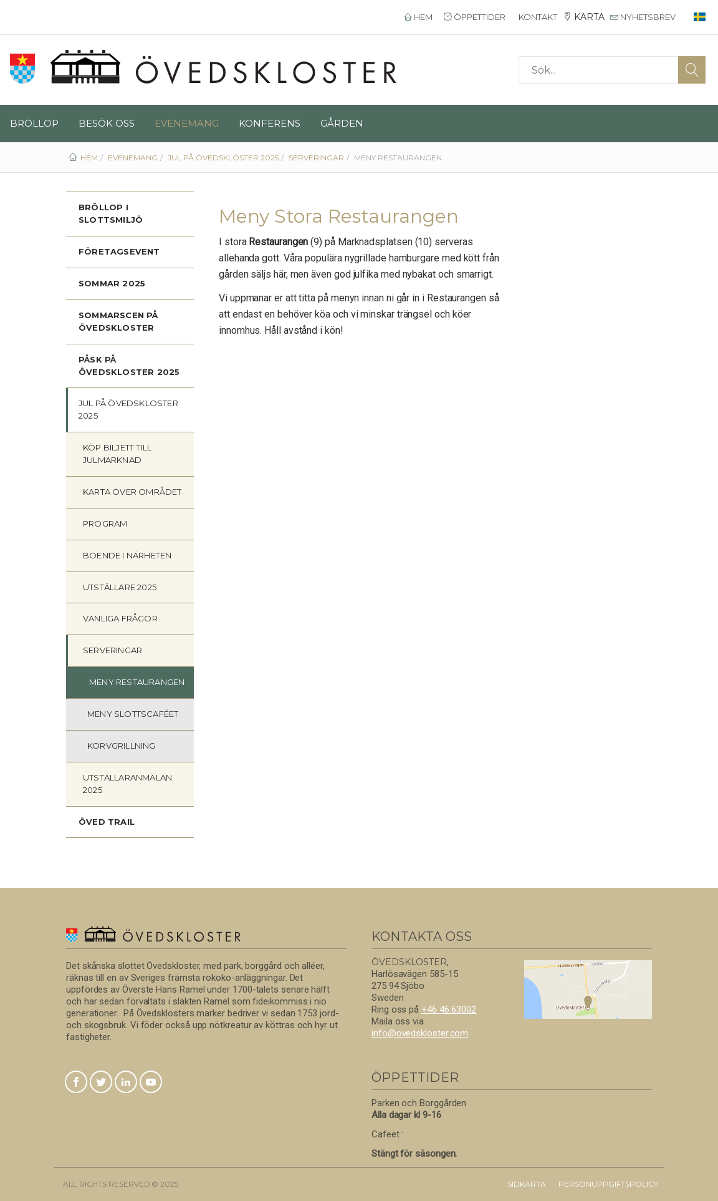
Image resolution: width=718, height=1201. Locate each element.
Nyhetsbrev (643, 17)
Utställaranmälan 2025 (127, 783)
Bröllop (34, 123)
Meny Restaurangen (136, 682)
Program (105, 523)
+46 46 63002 (448, 1009)
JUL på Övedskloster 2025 (128, 409)
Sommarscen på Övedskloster (118, 321)
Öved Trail (107, 822)
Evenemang (187, 123)
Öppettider (474, 17)
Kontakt (537, 17)
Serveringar (112, 650)
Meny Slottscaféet (132, 714)
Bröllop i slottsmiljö (111, 213)
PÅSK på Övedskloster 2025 (129, 365)
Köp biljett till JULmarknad (117, 453)
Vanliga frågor (120, 618)
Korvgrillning (121, 746)
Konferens (269, 123)
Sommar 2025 (112, 283)
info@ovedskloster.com (419, 1033)
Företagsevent (119, 251)
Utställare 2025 (119, 587)
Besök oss (107, 123)
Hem (418, 17)
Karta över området (132, 492)
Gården (341, 123)
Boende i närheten (127, 555)
